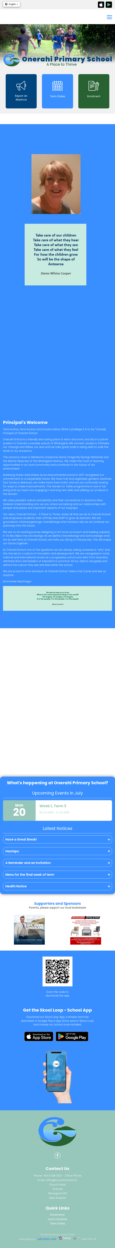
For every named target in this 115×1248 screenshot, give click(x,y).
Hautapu (12, 851)
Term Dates (57, 1223)
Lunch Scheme (57, 1219)
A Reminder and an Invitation (28, 863)
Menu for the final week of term (29, 874)
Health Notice (16, 886)
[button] (11, 4)
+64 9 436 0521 (52, 1175)
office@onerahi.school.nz (61, 1180)
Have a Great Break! (21, 839)
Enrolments (57, 1215)
